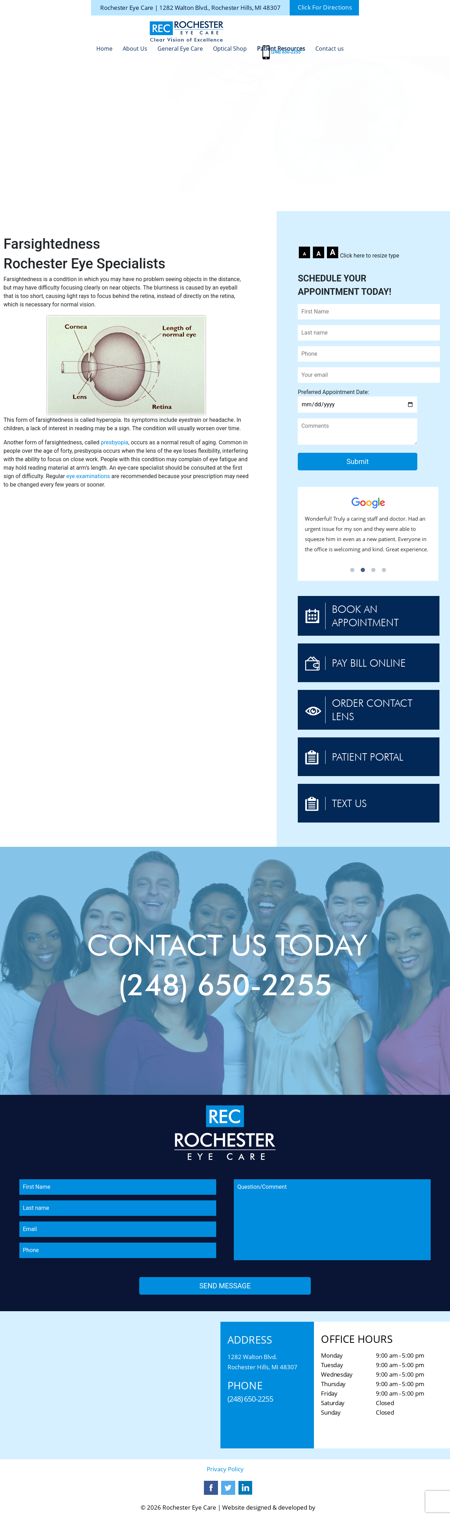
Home (104, 48)
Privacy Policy (225, 1469)
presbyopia (114, 442)
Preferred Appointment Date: (357, 398)
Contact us (329, 48)
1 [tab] (352, 570)
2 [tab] (362, 570)
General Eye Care (180, 48)
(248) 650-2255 (286, 52)
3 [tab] (373, 570)
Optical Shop (230, 48)
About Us (135, 48)
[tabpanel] (368, 529)
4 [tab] (383, 570)
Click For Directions (325, 8)
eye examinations (88, 476)
